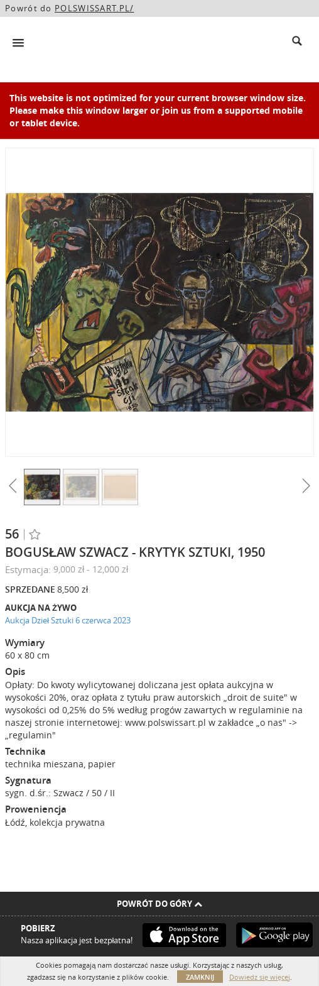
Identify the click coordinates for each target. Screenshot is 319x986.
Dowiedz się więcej (259, 977)
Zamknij (200, 977)
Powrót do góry (159, 903)
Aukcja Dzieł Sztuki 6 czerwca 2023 (68, 620)
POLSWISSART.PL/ (94, 8)
